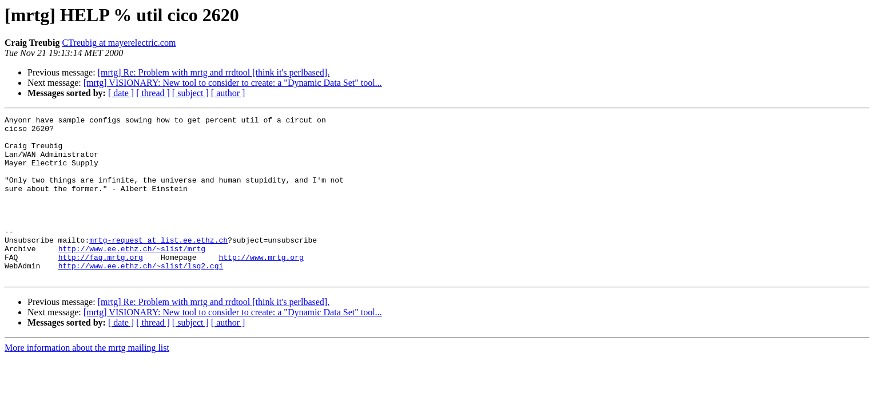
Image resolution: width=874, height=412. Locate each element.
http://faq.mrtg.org (100, 286)
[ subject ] (190, 93)
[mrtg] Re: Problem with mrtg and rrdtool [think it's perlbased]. (213, 72)
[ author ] (228, 93)
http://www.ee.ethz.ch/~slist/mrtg (131, 276)
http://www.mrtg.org (260, 286)
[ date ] (121, 93)
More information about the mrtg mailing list (87, 380)
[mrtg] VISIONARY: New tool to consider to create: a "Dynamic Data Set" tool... (233, 83)
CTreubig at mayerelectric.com (119, 42)
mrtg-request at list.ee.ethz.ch (158, 265)
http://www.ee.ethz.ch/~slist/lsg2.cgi (141, 296)
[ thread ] (153, 93)
